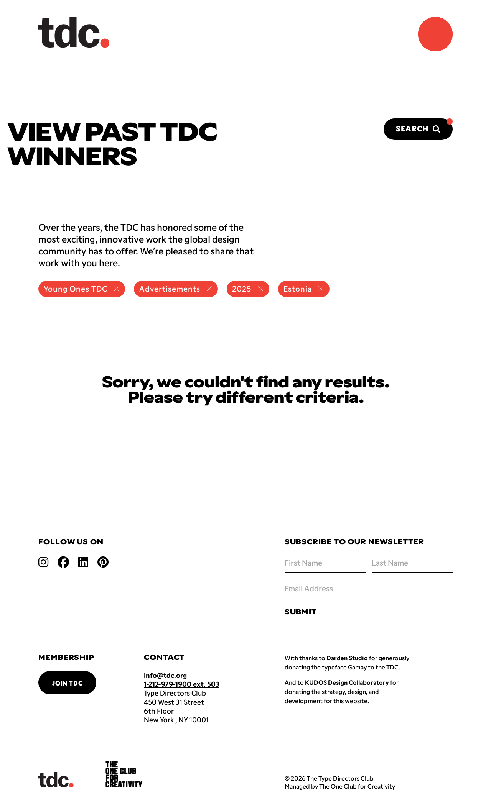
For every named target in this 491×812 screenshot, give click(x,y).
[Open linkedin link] (83, 561)
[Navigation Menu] (435, 34)
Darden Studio (347, 657)
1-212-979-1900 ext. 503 (181, 684)
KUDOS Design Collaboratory (347, 682)
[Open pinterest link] (103, 561)
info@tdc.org (165, 675)
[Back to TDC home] (74, 32)
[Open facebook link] (63, 561)
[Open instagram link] (43, 561)
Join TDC (67, 683)
